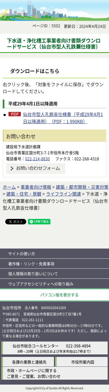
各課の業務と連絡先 (29, 362)
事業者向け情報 (36, 187)
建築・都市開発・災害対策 (82, 187)
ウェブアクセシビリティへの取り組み (40, 283)
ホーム (9, 187)
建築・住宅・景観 (23, 193)
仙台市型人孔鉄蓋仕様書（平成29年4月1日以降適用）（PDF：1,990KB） (63, 118)
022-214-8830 (37, 158)
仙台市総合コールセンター (36, 345)
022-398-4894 (78, 345)
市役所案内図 (82, 362)
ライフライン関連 (63, 193)
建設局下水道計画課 (23, 146)
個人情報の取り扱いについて (33, 273)
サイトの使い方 (21, 253)
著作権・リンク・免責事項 (31, 263)
